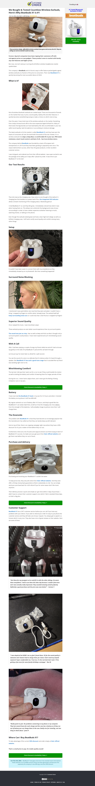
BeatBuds (25, 143)
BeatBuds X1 (41, 132)
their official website (51, 434)
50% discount (33, 741)
